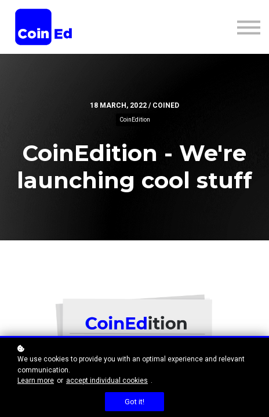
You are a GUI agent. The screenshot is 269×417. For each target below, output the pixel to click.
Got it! (134, 401)
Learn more (35, 380)
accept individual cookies (107, 380)
